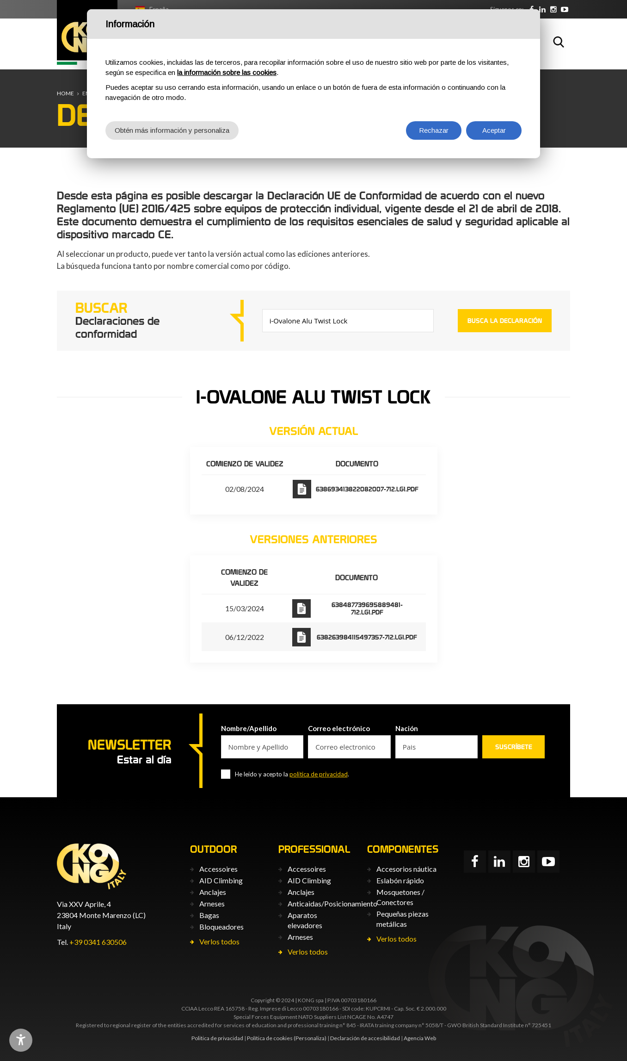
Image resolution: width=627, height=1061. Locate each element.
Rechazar (434, 130)
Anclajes (212, 891)
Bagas (209, 915)
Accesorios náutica (406, 868)
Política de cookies (270, 1038)
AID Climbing (221, 880)
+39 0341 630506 (98, 941)
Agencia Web (420, 1038)
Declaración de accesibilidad (365, 1038)
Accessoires (218, 868)
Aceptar (494, 130)
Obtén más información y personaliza (172, 130)
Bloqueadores (221, 926)
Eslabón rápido (400, 880)
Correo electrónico (339, 728)
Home (65, 93)
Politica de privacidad (217, 1038)
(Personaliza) (310, 1038)
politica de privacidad (318, 774)
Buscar (558, 41)
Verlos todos (219, 941)
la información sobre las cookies (227, 72)
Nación (406, 728)
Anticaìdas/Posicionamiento (332, 903)
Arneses (212, 903)
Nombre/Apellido (249, 728)
